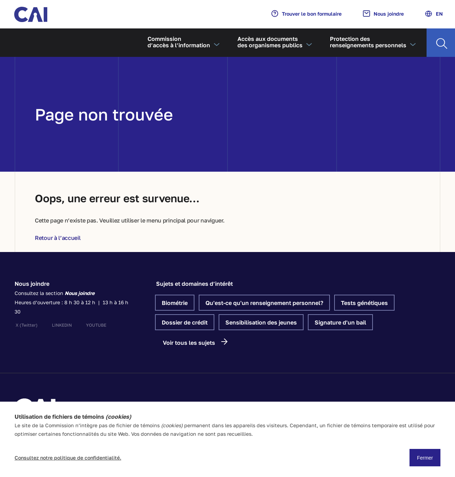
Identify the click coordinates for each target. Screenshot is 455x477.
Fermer (425, 458)
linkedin (62, 325)
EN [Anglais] (434, 14)
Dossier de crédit (185, 322)
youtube (96, 325)
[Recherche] (441, 42)
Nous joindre (383, 13)
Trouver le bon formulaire (306, 13)
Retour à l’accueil (58, 237)
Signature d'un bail (340, 322)
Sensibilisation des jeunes (261, 322)
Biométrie (175, 302)
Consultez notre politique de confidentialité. (68, 458)
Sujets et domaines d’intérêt (194, 283)
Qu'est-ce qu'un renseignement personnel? (264, 302)
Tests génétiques (364, 302)
